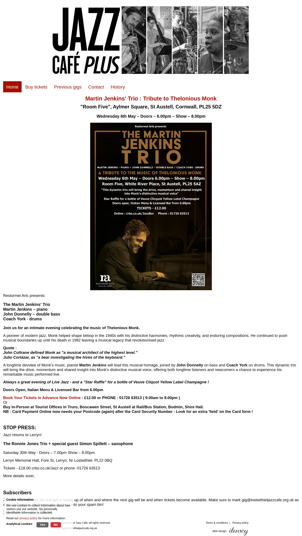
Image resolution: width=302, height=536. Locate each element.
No (56, 524)
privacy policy (29, 518)
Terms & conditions (217, 522)
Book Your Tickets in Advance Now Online (42, 398)
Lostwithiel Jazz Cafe (75, 522)
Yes (42, 524)
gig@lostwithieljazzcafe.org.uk (79, 528)
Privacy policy (240, 522)
